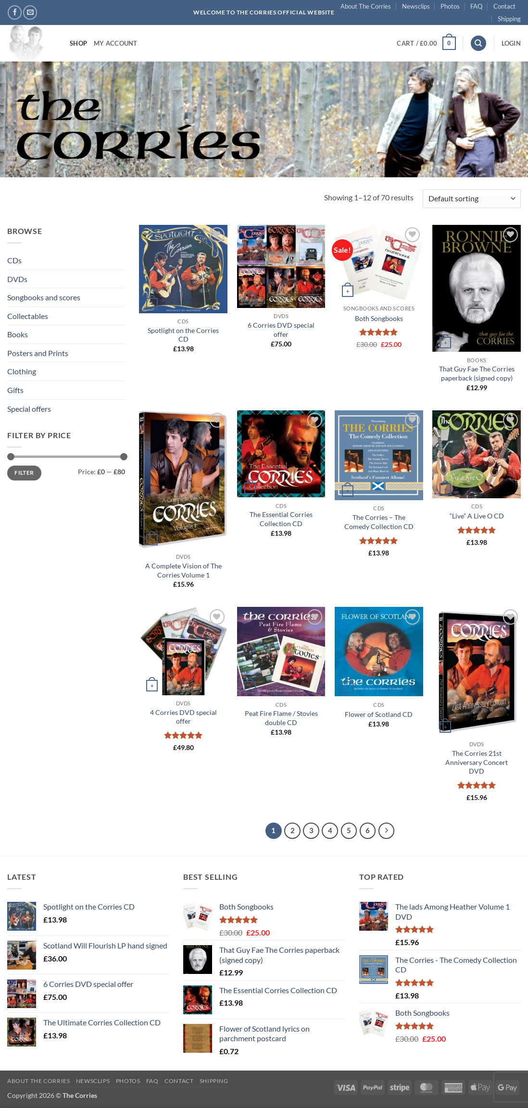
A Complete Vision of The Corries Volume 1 (183, 570)
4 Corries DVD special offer (183, 717)
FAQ (476, 6)
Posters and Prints (37, 352)
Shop (78, 43)
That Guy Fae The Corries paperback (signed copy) (477, 373)
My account (116, 43)
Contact (504, 6)
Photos (450, 6)
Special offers (29, 408)
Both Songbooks (379, 318)
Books (17, 334)
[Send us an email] (30, 12)
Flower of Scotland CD (379, 714)
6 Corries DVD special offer (281, 329)
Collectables (27, 315)
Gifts (15, 389)
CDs (14, 260)
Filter (24, 472)
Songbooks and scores (43, 297)
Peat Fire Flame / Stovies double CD (281, 717)
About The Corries (365, 6)
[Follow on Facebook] (15, 12)
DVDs (17, 278)
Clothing (21, 371)
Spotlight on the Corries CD (183, 335)
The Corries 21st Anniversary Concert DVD (476, 762)
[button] (426, 43)
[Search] (478, 43)
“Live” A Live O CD (477, 516)
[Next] (386, 831)
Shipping (509, 19)
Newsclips (416, 6)
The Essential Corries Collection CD (281, 519)
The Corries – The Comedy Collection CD (379, 521)
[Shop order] (472, 198)
